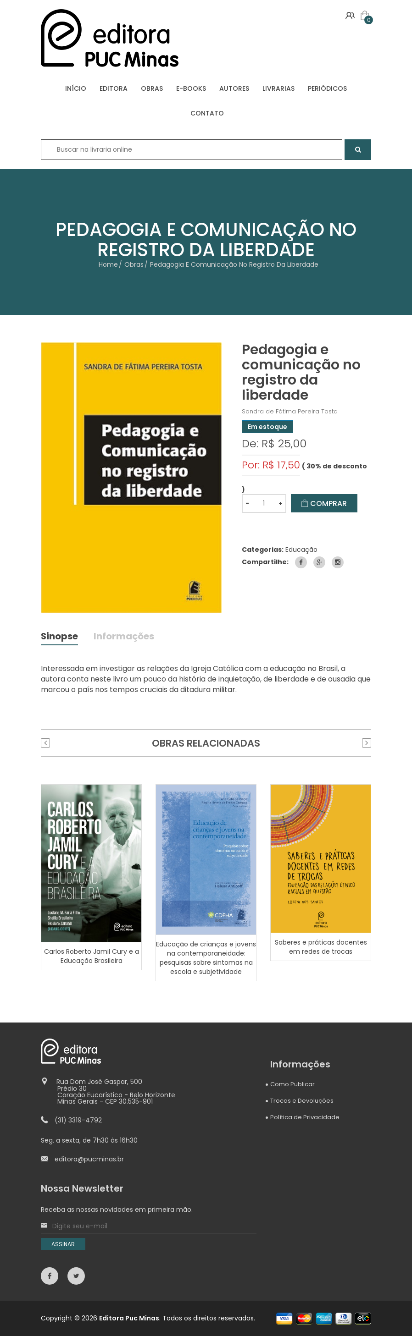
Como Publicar (292, 1084)
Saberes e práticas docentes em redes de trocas (321, 947)
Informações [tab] (124, 637)
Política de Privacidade (305, 1117)
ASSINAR (63, 1244)
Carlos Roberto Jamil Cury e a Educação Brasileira (91, 956)
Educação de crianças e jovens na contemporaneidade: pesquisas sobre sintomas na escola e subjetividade (206, 958)
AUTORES (234, 88)
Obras (134, 264)
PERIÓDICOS (327, 88)
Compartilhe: (265, 561)
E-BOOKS (191, 88)
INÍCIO (75, 88)
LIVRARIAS (278, 88)
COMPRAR (324, 503)
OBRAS (152, 88)
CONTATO (207, 113)
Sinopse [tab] (59, 637)
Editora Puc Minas (129, 1318)
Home (108, 264)
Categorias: (263, 549)
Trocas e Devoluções (302, 1101)
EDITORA (114, 88)
